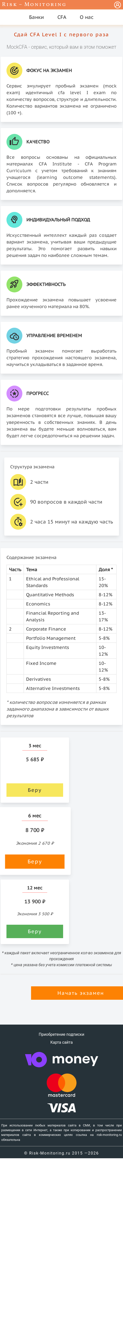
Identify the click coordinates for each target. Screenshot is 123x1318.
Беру (35, 790)
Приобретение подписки (61, 1034)
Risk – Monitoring (34, 4)
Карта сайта (61, 1042)
